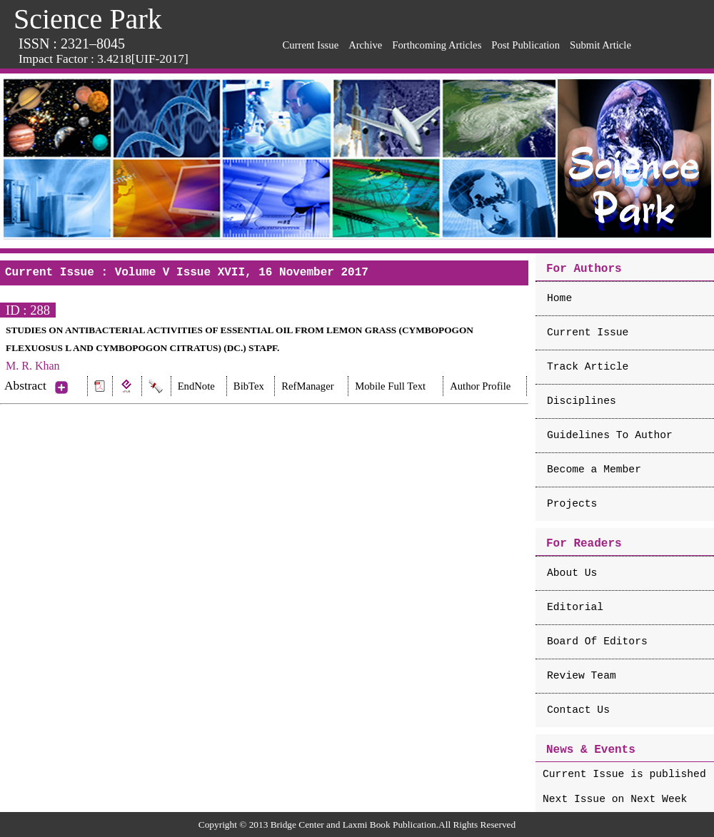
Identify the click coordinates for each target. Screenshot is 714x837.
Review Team (581, 675)
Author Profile (480, 386)
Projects (572, 503)
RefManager (307, 386)
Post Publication (525, 45)
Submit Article (600, 45)
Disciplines (581, 401)
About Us (572, 573)
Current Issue (311, 45)
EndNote (196, 386)
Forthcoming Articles (436, 45)
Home (559, 298)
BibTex (248, 386)
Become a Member (594, 469)
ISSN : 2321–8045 (72, 43)
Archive (365, 45)
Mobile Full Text (390, 386)
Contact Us (578, 710)
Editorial (575, 607)
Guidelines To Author (610, 435)
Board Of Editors (597, 641)
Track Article (587, 366)
